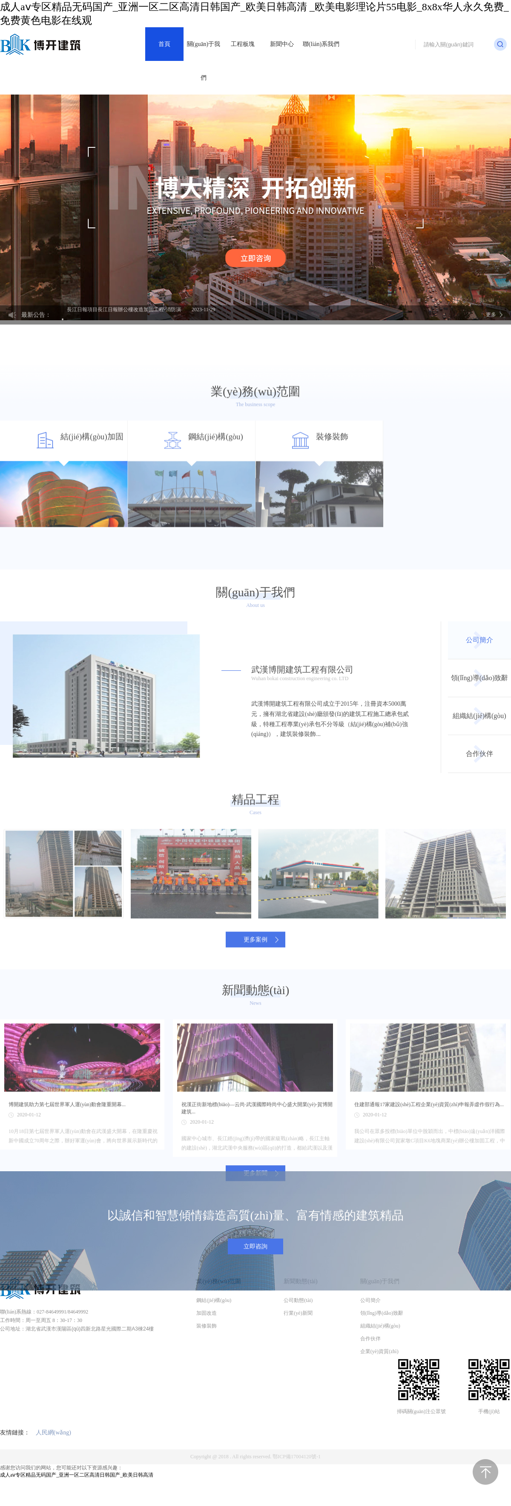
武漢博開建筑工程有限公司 (331, 761)
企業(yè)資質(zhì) (379, 1351)
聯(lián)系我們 (321, 44)
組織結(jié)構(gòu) (479, 804)
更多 (491, 322)
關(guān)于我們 (204, 61)
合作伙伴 (479, 842)
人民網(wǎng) (53, 1432)
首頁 (164, 44)
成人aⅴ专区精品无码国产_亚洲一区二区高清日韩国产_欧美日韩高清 (76, 1475)
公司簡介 (479, 728)
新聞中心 (282, 44)
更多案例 (255, 1015)
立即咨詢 (255, 1296)
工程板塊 (243, 44)
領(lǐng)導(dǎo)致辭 (479, 766)
